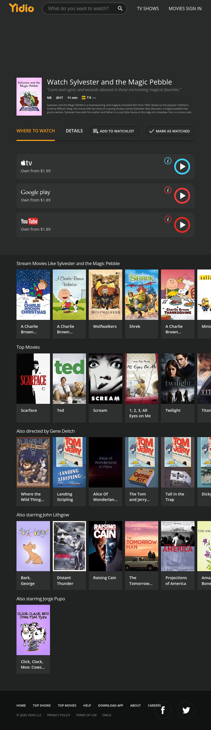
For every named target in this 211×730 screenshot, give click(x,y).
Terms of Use (86, 715)
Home (21, 705)
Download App (110, 705)
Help (87, 705)
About (135, 705)
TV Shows (148, 9)
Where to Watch (35, 131)
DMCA (106, 715)
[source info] (166, 160)
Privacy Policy (58, 715)
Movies (177, 9)
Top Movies (67, 705)
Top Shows (42, 705)
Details (74, 131)
